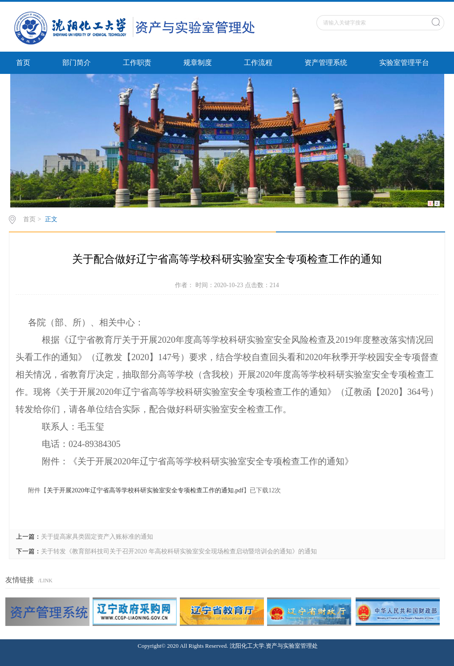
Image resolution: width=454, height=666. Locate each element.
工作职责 (137, 62)
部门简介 (76, 62)
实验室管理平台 (404, 62)
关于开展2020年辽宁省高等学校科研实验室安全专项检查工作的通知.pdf (145, 490)
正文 (51, 219)
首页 (23, 62)
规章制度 (197, 62)
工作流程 (258, 62)
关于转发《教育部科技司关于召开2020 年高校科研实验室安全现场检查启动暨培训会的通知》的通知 (179, 551)
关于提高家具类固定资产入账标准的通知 (97, 536)
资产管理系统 (325, 62)
